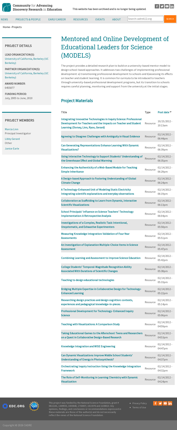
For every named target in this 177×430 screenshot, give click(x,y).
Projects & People (28, 19)
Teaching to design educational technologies (87, 280)
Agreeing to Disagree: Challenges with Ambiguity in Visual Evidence (100, 136)
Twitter (162, 6)
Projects (17, 27)
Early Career (57, 19)
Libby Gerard (12, 139)
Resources (80, 19)
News (4, 19)
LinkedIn (172, 6)
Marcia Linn (11, 129)
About (116, 19)
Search (170, 18)
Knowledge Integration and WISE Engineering (88, 346)
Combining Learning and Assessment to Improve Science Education (100, 258)
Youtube (167, 6)
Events (100, 19)
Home (6, 27)
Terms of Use (139, 407)
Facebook (157, 6)
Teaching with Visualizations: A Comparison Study (90, 324)
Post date (165, 112)
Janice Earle (12, 148)
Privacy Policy (139, 403)
